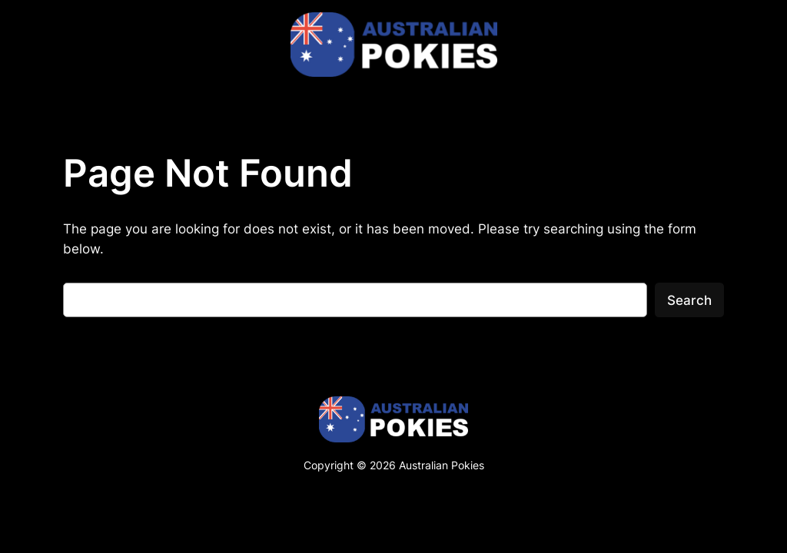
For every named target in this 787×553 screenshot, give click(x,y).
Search (689, 300)
